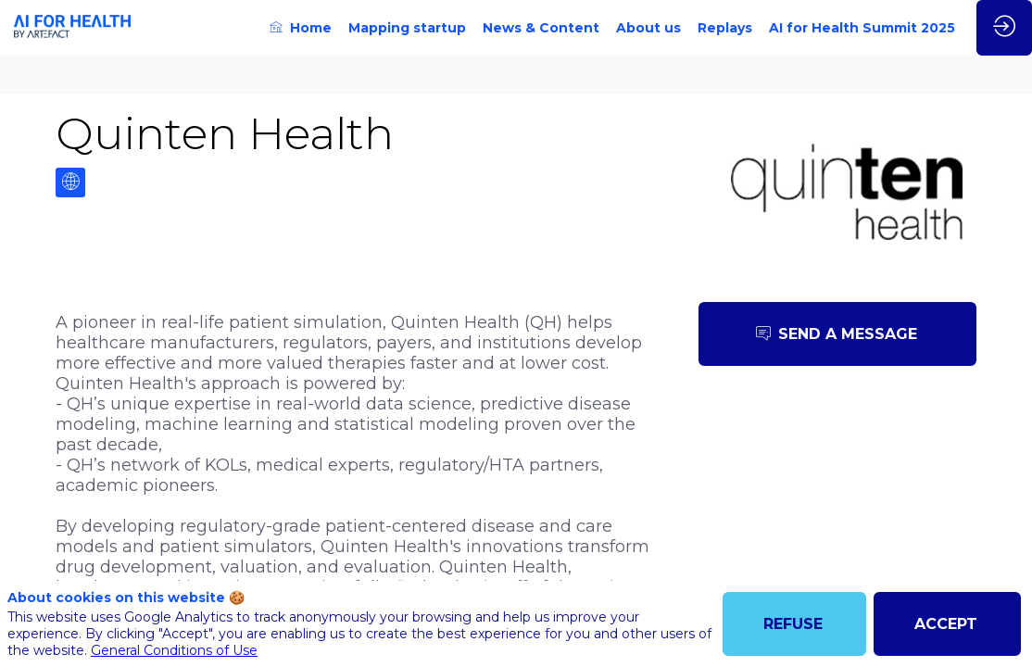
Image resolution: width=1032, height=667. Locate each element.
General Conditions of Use (174, 650)
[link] (301, 28)
